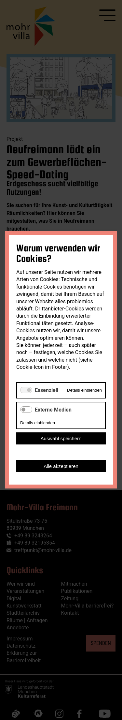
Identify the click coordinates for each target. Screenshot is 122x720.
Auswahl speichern (61, 439)
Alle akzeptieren (61, 466)
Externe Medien (53, 410)
